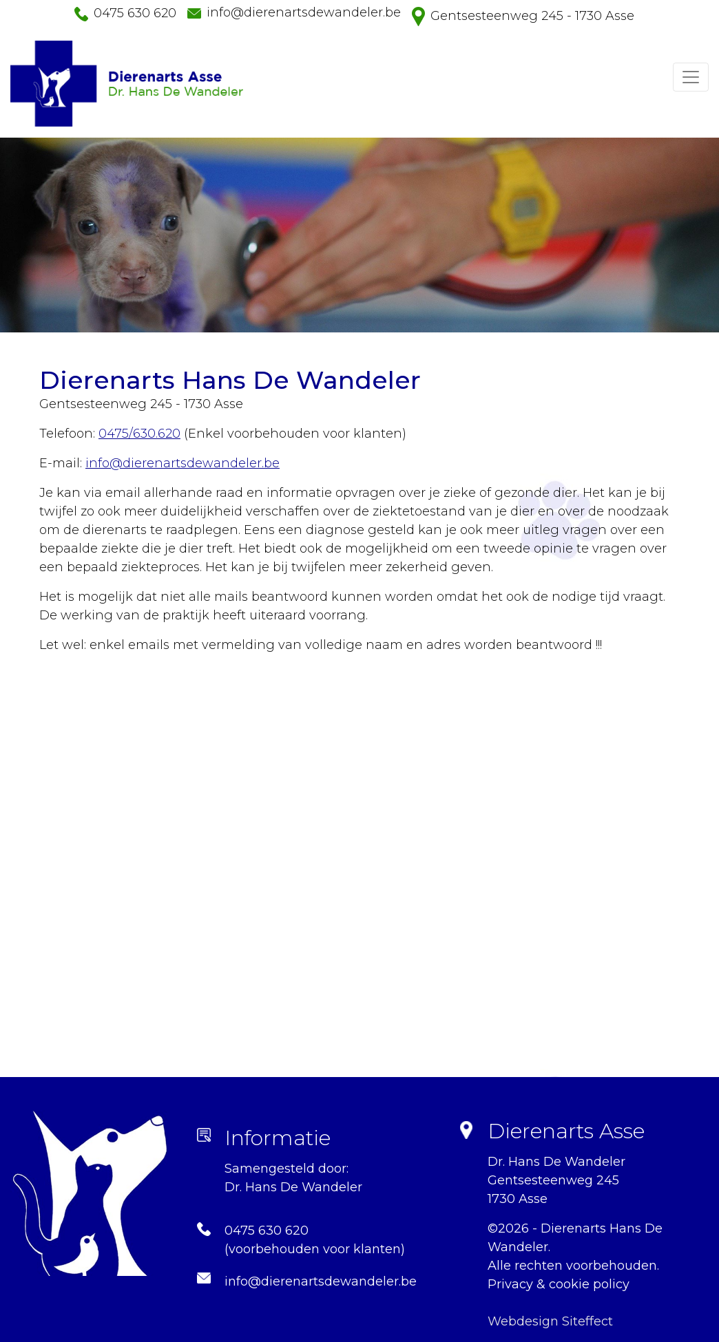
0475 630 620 (135, 13)
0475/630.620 (139, 433)
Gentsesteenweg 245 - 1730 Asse (532, 15)
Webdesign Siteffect (550, 1321)
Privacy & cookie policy (558, 1284)
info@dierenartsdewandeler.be (304, 12)
